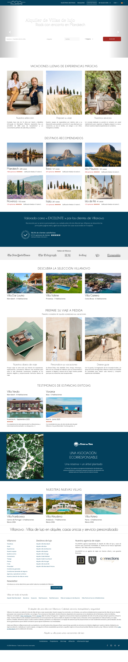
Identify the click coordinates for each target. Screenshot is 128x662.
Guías (8, 546)
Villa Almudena (54, 516)
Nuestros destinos (68, 3)
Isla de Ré (90, 201)
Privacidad (10, 566)
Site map (63, 641)
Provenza (12, 201)
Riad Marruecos (54, 598)
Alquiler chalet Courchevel (44, 559)
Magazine (81, 3)
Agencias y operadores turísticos (16, 574)
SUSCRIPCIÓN (56, 588)
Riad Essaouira (43, 598)
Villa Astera (91, 516)
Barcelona (26, 598)
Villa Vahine (52, 295)
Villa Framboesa (15, 516)
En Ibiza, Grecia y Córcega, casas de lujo (61, 22)
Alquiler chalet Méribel (43, 556)
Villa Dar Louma (15, 295)
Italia (48, 201)
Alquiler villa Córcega (42, 554)
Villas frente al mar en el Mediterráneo (93, 598)
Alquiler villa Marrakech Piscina (45, 566)
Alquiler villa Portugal (42, 561)
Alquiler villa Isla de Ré (42, 564)
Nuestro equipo (11, 551)
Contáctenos (92, 3)
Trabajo (9, 559)
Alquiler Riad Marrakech (14, 598)
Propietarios (54, 641)
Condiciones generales (13, 569)
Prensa (9, 561)
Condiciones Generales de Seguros (17, 571)
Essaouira (34, 598)
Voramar (50, 391)
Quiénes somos (11, 554)
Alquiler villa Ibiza (41, 546)
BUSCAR (112, 39)
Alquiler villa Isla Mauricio (43, 549)
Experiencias (10, 549)
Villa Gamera (92, 295)
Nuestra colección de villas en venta (17, 576)
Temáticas (10, 544)
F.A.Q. (8, 564)
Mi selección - (104, 3)
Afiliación (71, 641)
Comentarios (11, 556)
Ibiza (48, 168)
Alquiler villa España (42, 551)
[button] (9, 32)
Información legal (83, 641)
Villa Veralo (13, 391)
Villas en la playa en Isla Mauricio (70, 598)
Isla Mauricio (91, 168)
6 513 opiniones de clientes (40, 235)
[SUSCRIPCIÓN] (29, 587)
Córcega (38, 616)
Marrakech (13, 168)
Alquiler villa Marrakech (43, 544)
